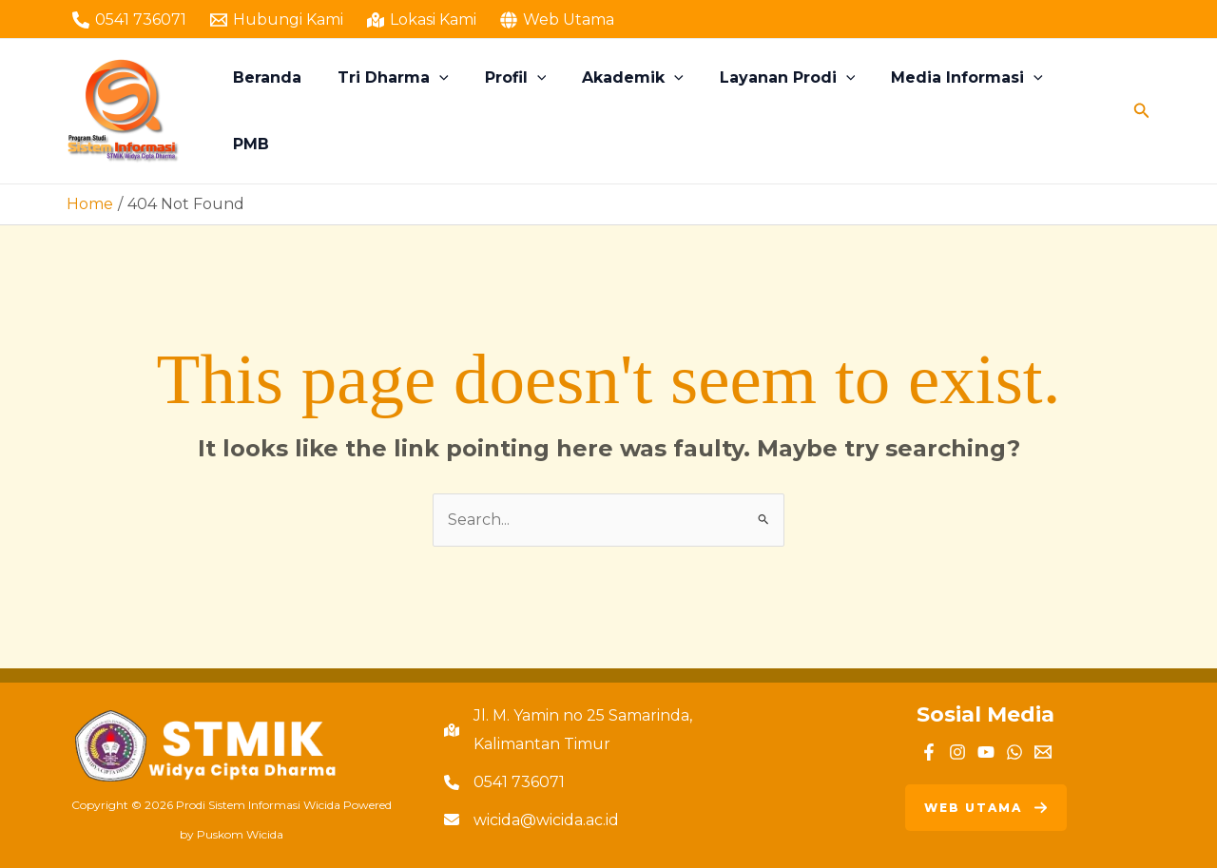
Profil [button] (521, 111)
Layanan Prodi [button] (783, 111)
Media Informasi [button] (956, 111)
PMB (1081, 111)
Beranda (285, 111)
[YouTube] (986, 752)
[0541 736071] (130, 20)
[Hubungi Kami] (277, 20)
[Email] (1043, 752)
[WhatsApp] (1014, 752)
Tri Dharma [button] (405, 111)
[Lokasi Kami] (422, 20)
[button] (451, 111)
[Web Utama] (556, 20)
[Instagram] (957, 752)
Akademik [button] (634, 111)
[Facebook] (928, 752)
